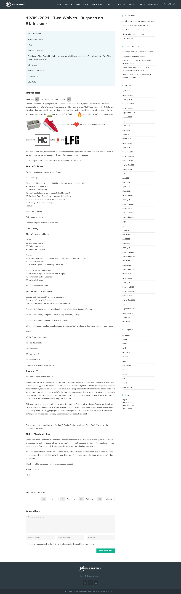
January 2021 (127, 282)
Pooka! (125, 52)
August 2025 (127, 117)
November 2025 (128, 108)
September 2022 (128, 256)
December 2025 (128, 104)
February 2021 (127, 278)
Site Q (124, 383)
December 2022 (128, 252)
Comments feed (128, 405)
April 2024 (126, 187)
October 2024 (127, 160)
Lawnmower (62, 56)
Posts (124, 374)
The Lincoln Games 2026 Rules (133, 34)
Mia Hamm (72, 56)
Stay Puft (102, 56)
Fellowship (126, 352)
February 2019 (127, 313)
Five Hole (52, 56)
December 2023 (128, 204)
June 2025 (126, 126)
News (124, 370)
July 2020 (126, 304)
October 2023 (127, 213)
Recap (124, 379)
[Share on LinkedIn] (105, 499)
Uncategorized (127, 387)
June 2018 (126, 317)
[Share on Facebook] (68, 499)
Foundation (126, 361)
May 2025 (126, 130)
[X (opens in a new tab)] (165, 4)
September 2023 (128, 217)
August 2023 (127, 222)
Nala (80, 56)
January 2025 (127, 147)
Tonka (35, 59)
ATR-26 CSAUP (127, 39)
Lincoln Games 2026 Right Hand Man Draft (138, 21)
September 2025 (128, 113)
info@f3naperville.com (90, 576)
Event (124, 344)
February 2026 (127, 95)
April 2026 (126, 91)
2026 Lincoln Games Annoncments (135, 25)
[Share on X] (50, 499)
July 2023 (126, 226)
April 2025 (126, 134)
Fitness (125, 357)
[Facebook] (90, 582)
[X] (85, 582)
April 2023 (126, 239)
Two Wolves (37, 34)
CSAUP (124, 339)
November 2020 (128, 291)
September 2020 (128, 300)
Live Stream (126, 365)
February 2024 (127, 195)
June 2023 (126, 230)
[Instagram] (96, 582)
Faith (124, 348)
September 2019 (128, 309)
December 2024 (128, 152)
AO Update (126, 335)
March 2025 (126, 139)
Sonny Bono (93, 56)
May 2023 (126, 235)
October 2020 (127, 296)
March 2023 (126, 243)
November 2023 (128, 208)
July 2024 (126, 174)
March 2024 (126, 191)
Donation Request (138, 56)
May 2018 (126, 322)
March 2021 (126, 274)
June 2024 (126, 178)
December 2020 (128, 287)
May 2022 (126, 261)
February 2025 (127, 143)
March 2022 (126, 265)
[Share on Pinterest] (87, 499)
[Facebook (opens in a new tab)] (170, 4)
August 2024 (127, 169)
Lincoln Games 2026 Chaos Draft (134, 30)
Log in (124, 400)
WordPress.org (128, 408)
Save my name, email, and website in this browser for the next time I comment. (61, 544)
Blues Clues (42, 56)
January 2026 (127, 99)
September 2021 (128, 269)
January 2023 (127, 248)
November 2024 (128, 156)
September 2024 (128, 165)
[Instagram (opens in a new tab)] (174, 4)
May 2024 (126, 182)
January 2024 (127, 200)
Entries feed (127, 402)
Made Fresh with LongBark (104, 591)
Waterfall (43, 59)
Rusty (85, 56)
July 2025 (126, 121)
